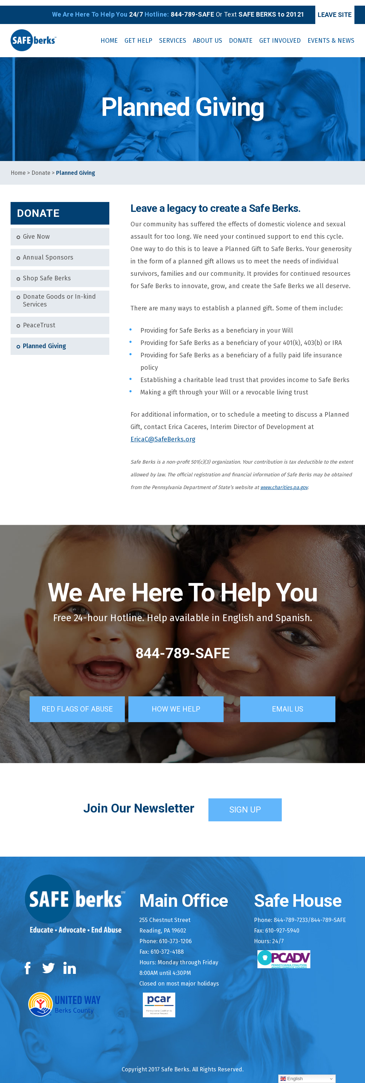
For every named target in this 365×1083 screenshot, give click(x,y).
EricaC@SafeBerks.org (162, 434)
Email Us (297, 702)
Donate (40, 167)
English (291, 1079)
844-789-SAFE (182, 647)
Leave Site (325, 9)
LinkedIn (70, 961)
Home (18, 167)
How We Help (185, 702)
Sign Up (245, 803)
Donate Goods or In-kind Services (59, 295)
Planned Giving (44, 340)
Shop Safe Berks (47, 273)
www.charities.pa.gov (284, 482)
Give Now (36, 231)
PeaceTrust (39, 319)
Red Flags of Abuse (71, 702)
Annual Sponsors (48, 252)
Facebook (29, 961)
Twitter (48, 961)
